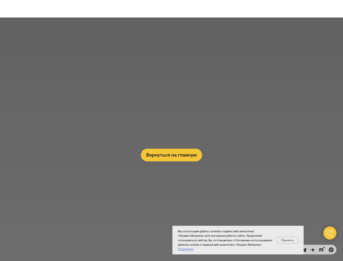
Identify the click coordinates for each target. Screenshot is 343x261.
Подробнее (185, 249)
